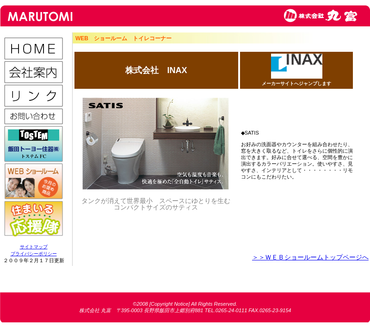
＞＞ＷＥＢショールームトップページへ (310, 257)
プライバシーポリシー (34, 253)
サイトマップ (34, 246)
